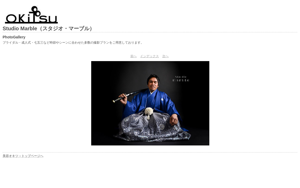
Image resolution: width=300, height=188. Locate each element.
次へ (165, 56)
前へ (133, 56)
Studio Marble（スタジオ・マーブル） (49, 28)
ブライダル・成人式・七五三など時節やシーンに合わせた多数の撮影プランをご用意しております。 (73, 42)
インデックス (149, 56)
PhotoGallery (14, 37)
